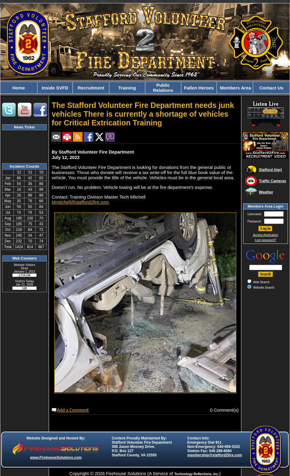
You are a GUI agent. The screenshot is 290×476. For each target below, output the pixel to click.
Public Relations (163, 88)
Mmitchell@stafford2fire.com (80, 202)
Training (127, 87)
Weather (266, 192)
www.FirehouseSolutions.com (56, 457)
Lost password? (265, 240)
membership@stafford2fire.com (214, 455)
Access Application (265, 235)
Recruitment (91, 87)
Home (18, 87)
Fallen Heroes (199, 87)
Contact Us (271, 87)
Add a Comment (73, 410)
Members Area (235, 87)
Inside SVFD (55, 87)
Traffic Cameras (272, 181)
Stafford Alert (270, 170)
